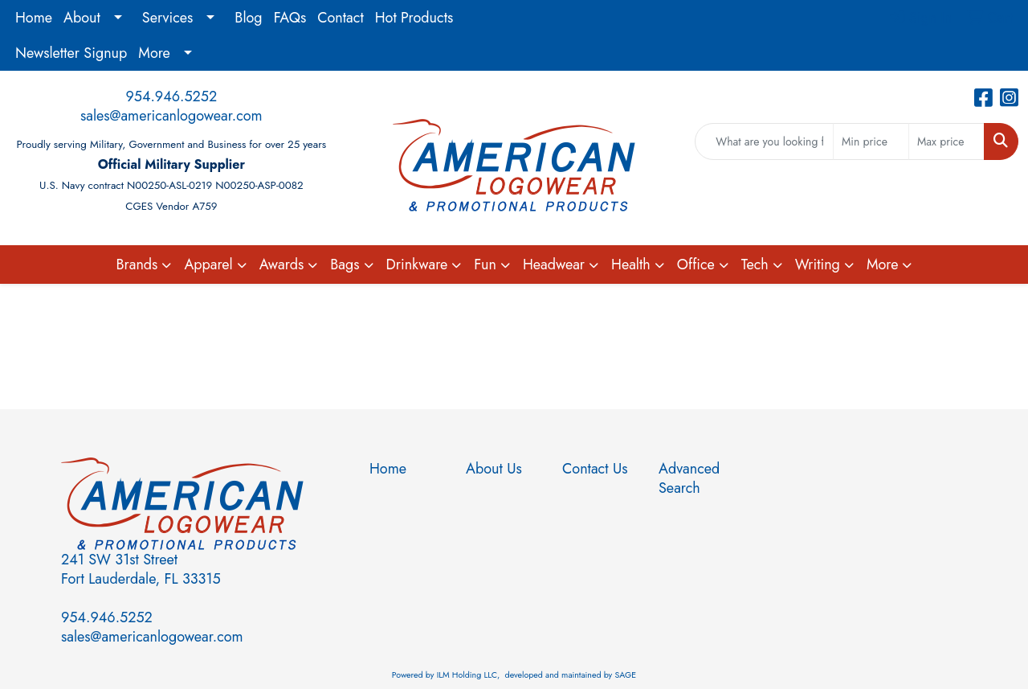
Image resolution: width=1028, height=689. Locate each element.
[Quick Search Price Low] (871, 141)
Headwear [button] (554, 264)
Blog (248, 17)
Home (33, 17)
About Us (494, 468)
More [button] (883, 264)
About (81, 17)
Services (168, 17)
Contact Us (594, 468)
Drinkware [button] (417, 264)
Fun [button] (485, 264)
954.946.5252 (171, 96)
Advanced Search (689, 478)
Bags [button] (344, 264)
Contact (340, 17)
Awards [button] (281, 264)
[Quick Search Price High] (946, 141)
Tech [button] (755, 264)
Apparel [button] (208, 264)
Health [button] (631, 264)
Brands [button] (137, 264)
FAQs (290, 17)
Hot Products (414, 17)
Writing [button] (817, 264)
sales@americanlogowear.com (171, 115)
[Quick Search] (764, 141)
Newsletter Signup (71, 53)
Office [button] (696, 264)
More (154, 53)
